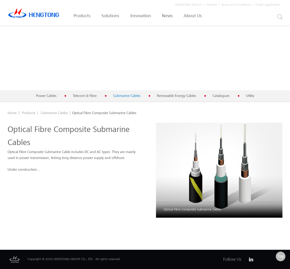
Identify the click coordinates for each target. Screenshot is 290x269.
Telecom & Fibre (85, 96)
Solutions (110, 15)
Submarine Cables (126, 96)
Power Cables (46, 96)
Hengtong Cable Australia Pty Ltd (34, 14)
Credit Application (267, 4)
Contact (211, 4)
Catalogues (221, 96)
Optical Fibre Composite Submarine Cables (192, 209)
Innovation (140, 15)
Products (82, 15)
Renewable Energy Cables (176, 96)
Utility (250, 96)
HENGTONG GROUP (188, 4)
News (167, 15)
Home (12, 113)
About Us (193, 15)
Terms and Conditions (236, 4)
